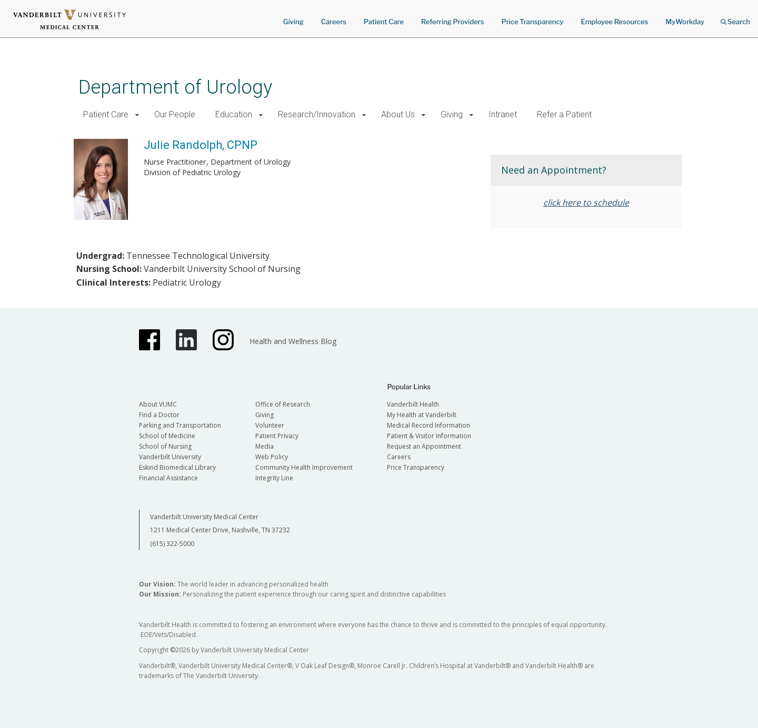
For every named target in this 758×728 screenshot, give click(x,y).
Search (735, 18)
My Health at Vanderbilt (421, 414)
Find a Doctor (159, 414)
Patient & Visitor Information (429, 435)
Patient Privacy (276, 435)
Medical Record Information (428, 425)
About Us (398, 114)
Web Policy (271, 456)
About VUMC (158, 404)
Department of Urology (175, 87)
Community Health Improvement (304, 467)
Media (264, 446)
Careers (333, 21)
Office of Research (282, 404)
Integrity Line (274, 477)
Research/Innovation (316, 114)
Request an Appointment (424, 446)
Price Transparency (533, 21)
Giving (293, 21)
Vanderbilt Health (413, 404)
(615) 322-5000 (172, 543)
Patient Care (384, 21)
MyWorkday (684, 21)
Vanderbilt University (170, 456)
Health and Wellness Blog (293, 341)
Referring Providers (452, 21)
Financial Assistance (168, 477)
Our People (174, 114)
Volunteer (269, 425)
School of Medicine (167, 435)
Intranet (502, 114)
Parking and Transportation (180, 425)
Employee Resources (614, 21)
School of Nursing (165, 446)
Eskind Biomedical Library (177, 467)
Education (233, 114)
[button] (137, 115)
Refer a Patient (564, 114)
